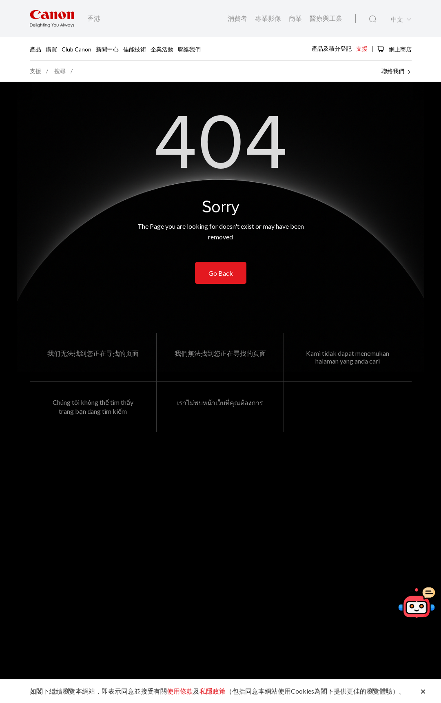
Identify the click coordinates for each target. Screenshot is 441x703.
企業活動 (162, 48)
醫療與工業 (326, 18)
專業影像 (268, 18)
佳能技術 (134, 48)
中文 (397, 19)
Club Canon (76, 48)
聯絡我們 (189, 48)
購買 (51, 48)
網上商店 (394, 49)
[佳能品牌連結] (52, 18)
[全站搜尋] (373, 19)
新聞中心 (107, 48)
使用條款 (180, 691)
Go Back (220, 273)
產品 (35, 48)
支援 (362, 48)
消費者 (238, 18)
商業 (296, 18)
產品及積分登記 (332, 48)
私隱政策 (212, 691)
